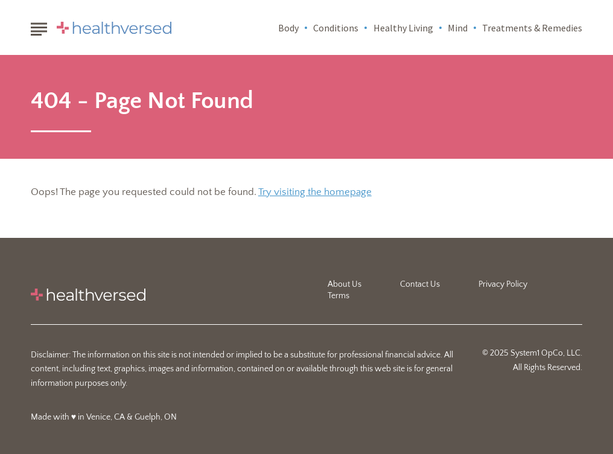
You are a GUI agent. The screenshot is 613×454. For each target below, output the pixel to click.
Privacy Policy (502, 284)
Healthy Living (403, 28)
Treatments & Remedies (532, 28)
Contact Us (420, 284)
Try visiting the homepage (315, 192)
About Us (344, 284)
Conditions (335, 28)
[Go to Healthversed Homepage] (114, 27)
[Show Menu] (39, 26)
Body (288, 28)
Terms (338, 296)
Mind (458, 28)
